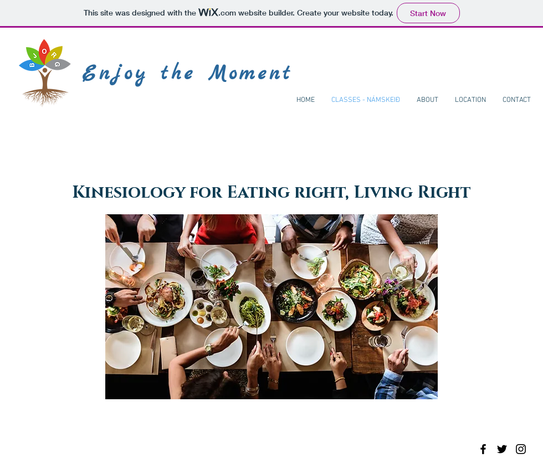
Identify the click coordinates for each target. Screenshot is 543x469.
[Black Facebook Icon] (483, 449)
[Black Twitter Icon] (502, 449)
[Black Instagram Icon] (520, 449)
